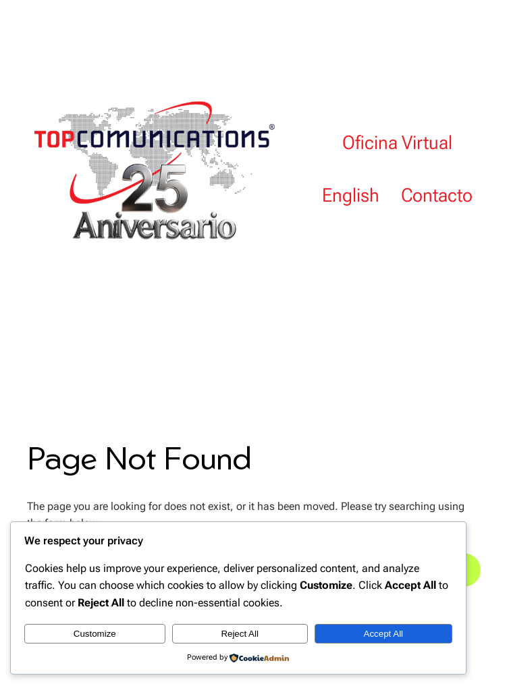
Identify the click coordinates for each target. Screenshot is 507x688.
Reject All (240, 634)
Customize (95, 634)
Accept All (384, 634)
